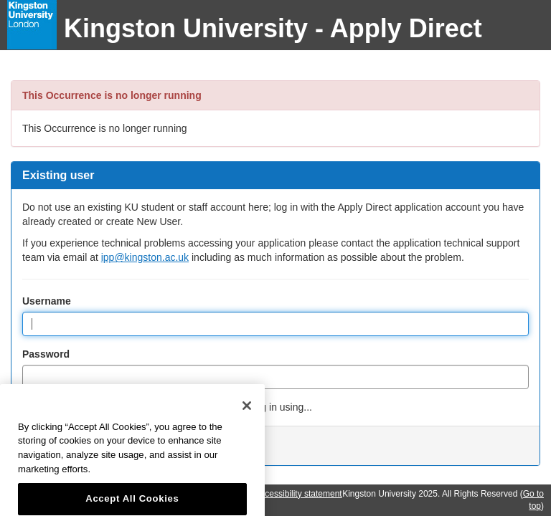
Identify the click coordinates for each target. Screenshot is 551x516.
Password (46, 354)
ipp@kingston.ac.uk (145, 257)
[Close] (247, 418)
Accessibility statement (298, 494)
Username (46, 301)
